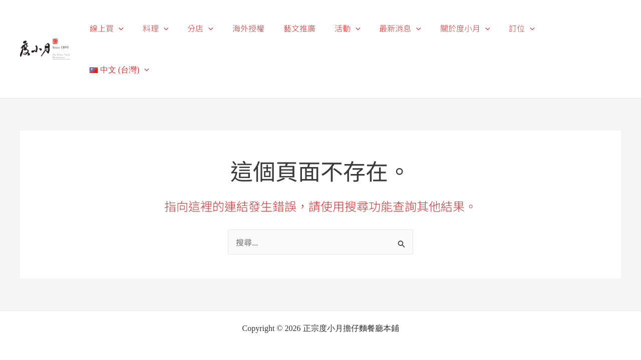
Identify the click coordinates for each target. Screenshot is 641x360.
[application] (145, 28)
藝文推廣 (314, 28)
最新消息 (409, 28)
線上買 (133, 28)
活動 (359, 28)
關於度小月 (471, 28)
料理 (179, 28)
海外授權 (266, 28)
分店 (221, 28)
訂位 (524, 28)
